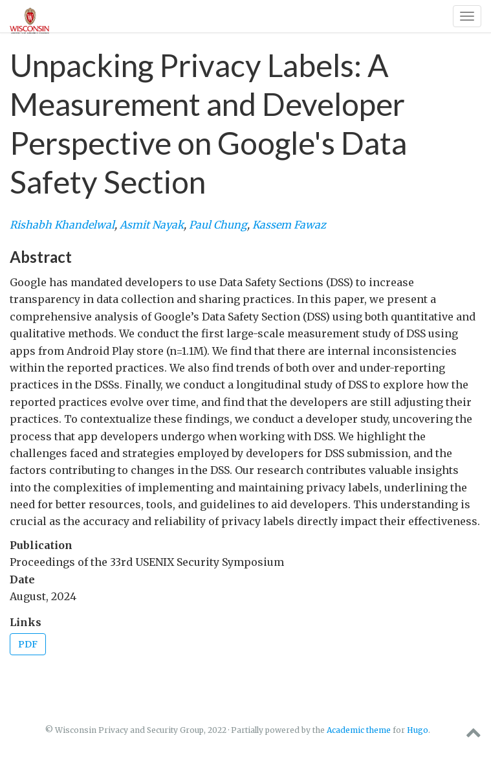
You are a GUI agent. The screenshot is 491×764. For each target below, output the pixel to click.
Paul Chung (218, 224)
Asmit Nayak (152, 224)
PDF (28, 644)
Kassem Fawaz (289, 224)
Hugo (417, 730)
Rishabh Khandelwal (62, 224)
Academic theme (359, 730)
